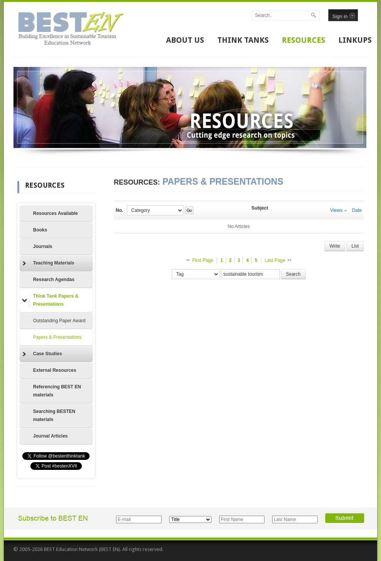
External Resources (54, 370)
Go (188, 210)
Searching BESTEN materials (54, 415)
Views (338, 210)
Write (334, 246)
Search (293, 274)
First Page (202, 260)
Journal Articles (50, 436)
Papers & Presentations (57, 337)
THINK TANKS (243, 40)
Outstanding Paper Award (59, 320)
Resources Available (55, 213)
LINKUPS (355, 40)
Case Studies (42, 354)
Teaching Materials (48, 263)
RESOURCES (303, 40)
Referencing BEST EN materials (57, 391)
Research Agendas (54, 279)
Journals (42, 246)
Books (40, 230)
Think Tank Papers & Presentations (50, 300)
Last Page (275, 260)
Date (357, 210)
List (355, 246)
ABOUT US (185, 40)
